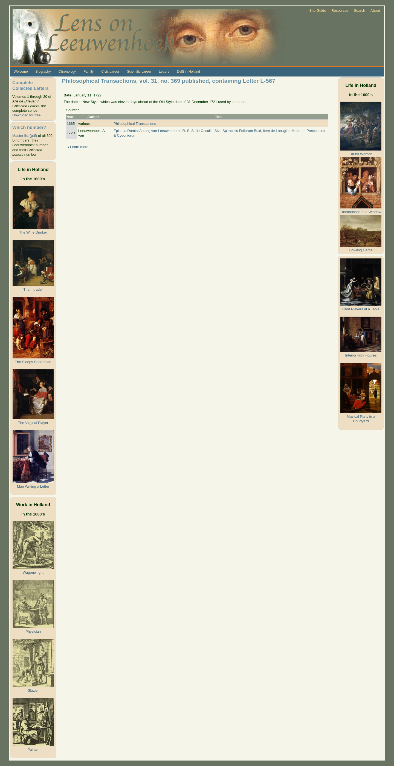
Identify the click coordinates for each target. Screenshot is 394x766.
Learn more (79, 147)
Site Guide (317, 10)
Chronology (67, 71)
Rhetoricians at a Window (361, 212)
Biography (43, 71)
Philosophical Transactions (135, 124)
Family (88, 71)
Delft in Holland (188, 71)
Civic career (110, 71)
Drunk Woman (360, 154)
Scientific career (139, 71)
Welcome (21, 71)
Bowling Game (360, 250)
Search (359, 10)
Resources (340, 10)
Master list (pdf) (24, 136)
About (375, 10)
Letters (164, 71)
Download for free (26, 115)
